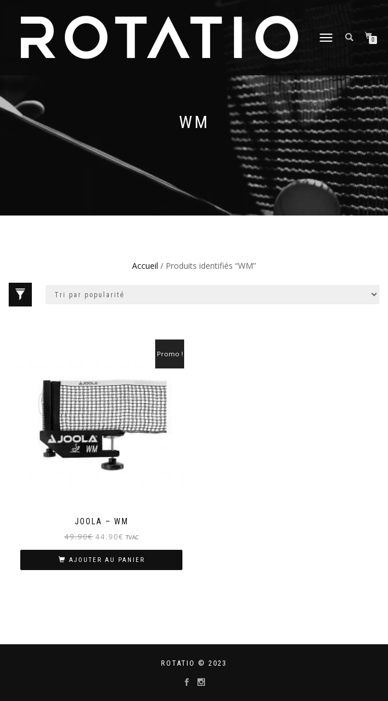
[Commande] (212, 294)
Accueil (145, 265)
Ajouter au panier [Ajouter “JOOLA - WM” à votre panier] (107, 560)
